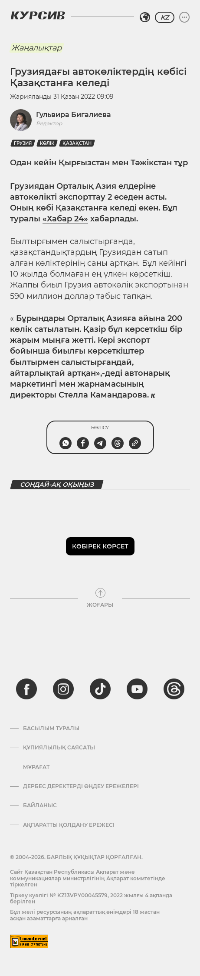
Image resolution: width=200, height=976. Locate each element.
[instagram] (63, 689)
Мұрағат (36, 767)
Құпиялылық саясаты (59, 748)
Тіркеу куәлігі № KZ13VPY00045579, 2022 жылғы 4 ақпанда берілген (91, 898)
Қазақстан (77, 143)
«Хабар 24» (65, 219)
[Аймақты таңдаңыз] (145, 17)
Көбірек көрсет (100, 546)
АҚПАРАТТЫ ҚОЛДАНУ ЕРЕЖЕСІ (69, 825)
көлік (47, 143)
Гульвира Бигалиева (73, 114)
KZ (165, 17)
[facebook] (26, 689)
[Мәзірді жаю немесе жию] (184, 17)
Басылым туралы (51, 728)
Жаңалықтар (36, 48)
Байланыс (40, 805)
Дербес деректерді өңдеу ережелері (81, 786)
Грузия (23, 143)
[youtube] (137, 689)
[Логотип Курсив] (38, 15)
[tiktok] (100, 689)
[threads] (174, 689)
